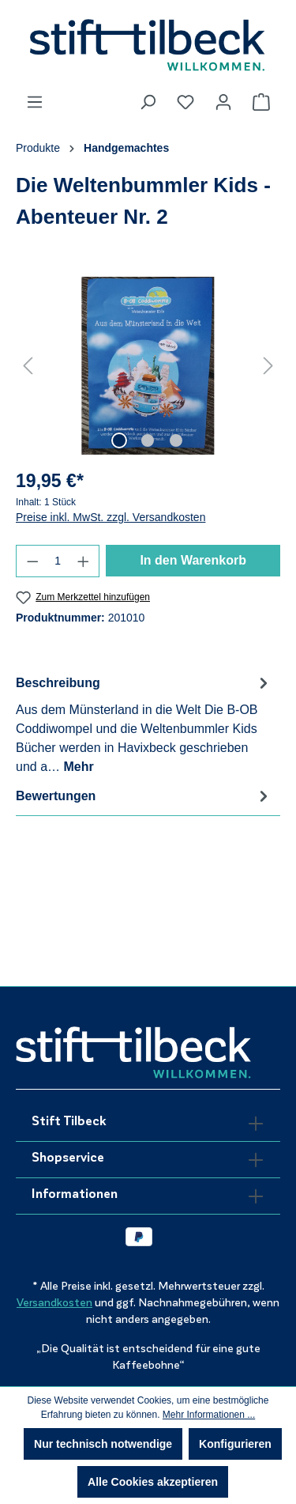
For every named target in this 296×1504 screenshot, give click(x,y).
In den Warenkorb (193, 560)
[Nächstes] (268, 365)
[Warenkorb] (261, 102)
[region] (148, 366)
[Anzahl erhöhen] (83, 561)
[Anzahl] (58, 561)
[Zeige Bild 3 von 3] (176, 440)
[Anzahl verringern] (32, 561)
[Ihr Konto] (223, 102)
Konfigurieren (235, 1444)
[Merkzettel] (185, 102)
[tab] (144, 723)
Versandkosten (54, 1303)
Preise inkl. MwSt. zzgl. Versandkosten (110, 517)
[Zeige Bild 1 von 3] (119, 440)
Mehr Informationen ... (209, 1414)
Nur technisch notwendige (103, 1444)
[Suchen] (148, 102)
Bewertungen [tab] (144, 795)
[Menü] (35, 102)
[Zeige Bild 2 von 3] (147, 440)
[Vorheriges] (27, 365)
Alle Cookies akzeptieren (153, 1482)
